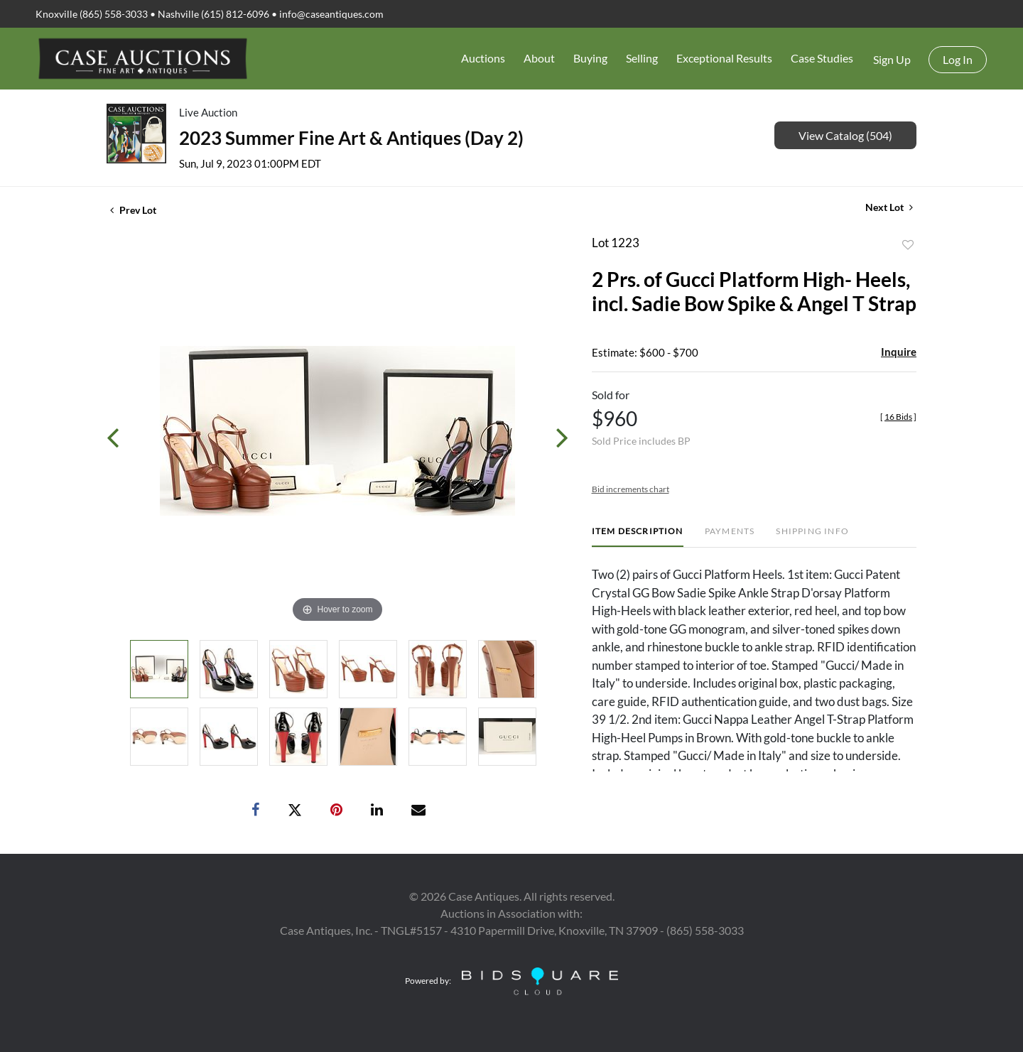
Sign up (892, 59)
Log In (958, 59)
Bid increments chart (630, 489)
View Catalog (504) (845, 135)
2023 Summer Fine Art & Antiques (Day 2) (351, 137)
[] (898, 416)
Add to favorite (907, 245)
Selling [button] (642, 58)
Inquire (898, 351)
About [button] (539, 58)
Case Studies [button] (822, 58)
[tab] (637, 536)
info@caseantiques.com (331, 14)
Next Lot (889, 207)
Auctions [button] (483, 58)
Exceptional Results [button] (724, 58)
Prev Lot (133, 210)
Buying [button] (590, 58)
